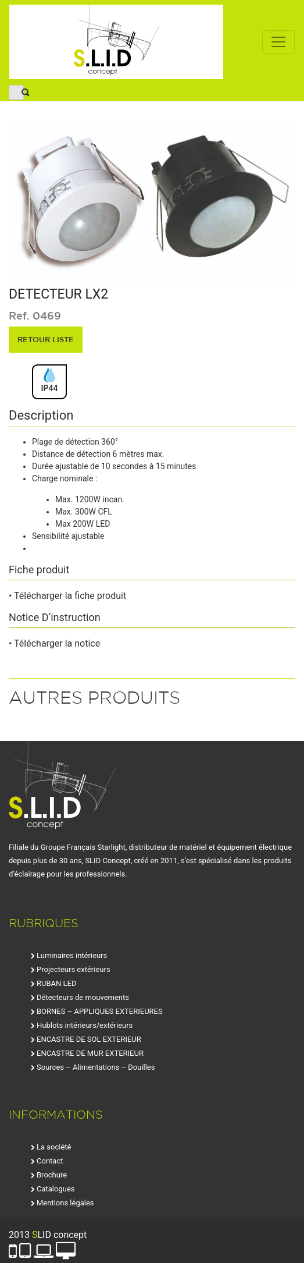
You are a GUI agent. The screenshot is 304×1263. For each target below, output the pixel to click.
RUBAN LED (56, 983)
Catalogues (56, 1188)
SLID (116, 42)
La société (54, 1147)
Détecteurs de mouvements (83, 997)
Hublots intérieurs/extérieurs (85, 1025)
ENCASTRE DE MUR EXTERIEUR (90, 1053)
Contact (50, 1160)
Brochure (52, 1174)
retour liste (45, 339)
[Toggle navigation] (278, 42)
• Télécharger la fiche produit (67, 595)
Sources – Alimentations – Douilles (96, 1067)
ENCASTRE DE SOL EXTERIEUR (89, 1039)
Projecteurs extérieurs (73, 969)
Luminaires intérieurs (72, 955)
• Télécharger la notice (54, 643)
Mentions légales (65, 1202)
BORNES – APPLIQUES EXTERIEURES (100, 1011)
